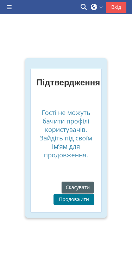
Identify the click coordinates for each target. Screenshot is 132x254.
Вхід (116, 7)
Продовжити (74, 199)
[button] (84, 7)
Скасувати (78, 187)
